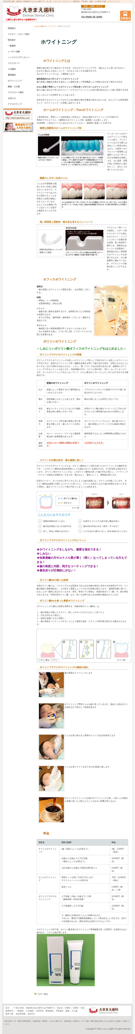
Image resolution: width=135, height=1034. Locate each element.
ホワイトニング (15, 81)
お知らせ (12, 98)
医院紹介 (12, 28)
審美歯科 (12, 75)
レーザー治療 (14, 51)
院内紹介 (12, 40)
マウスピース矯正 (16, 92)
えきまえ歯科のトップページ (45, 26)
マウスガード (14, 63)
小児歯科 (12, 69)
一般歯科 (12, 46)
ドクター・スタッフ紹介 (19, 34)
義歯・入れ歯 (14, 86)
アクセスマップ (15, 104)
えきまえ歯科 (108, 1029)
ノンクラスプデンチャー (19, 57)
